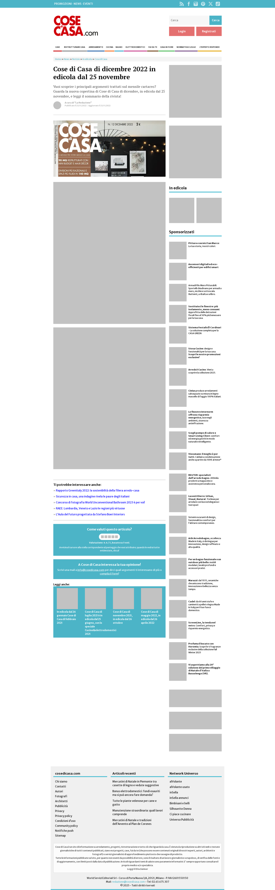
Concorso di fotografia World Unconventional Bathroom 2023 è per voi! (100, 502)
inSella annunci (179, 798)
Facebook (189, 4)
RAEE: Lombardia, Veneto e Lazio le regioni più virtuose (90, 508)
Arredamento (96, 47)
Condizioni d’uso (65, 821)
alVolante (176, 781)
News (66, 59)
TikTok (218, 4)
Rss (182, 4)
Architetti (61, 801)
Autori (59, 791)
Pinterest (203, 4)
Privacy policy (63, 816)
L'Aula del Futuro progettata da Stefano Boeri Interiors (90, 514)
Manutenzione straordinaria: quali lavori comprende (137, 812)
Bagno (119, 47)
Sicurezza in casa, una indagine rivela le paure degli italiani (92, 496)
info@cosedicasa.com (90, 570)
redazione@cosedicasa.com (128, 881)
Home (58, 59)
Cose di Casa (75, 26)
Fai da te (152, 47)
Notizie (76, 59)
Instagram (196, 4)
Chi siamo (61, 781)
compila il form (109, 573)
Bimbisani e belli (180, 803)
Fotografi (61, 796)
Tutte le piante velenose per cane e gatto (134, 802)
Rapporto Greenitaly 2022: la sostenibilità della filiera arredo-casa (97, 490)
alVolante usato (180, 787)
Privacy (59, 811)
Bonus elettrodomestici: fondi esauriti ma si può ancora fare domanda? (136, 793)
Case (57, 47)
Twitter (210, 4)
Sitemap (60, 835)
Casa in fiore (166, 47)
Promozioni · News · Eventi (73, 3)
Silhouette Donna (181, 808)
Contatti (60, 786)
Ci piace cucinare (180, 814)
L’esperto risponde (210, 47)
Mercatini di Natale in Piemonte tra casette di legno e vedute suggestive (135, 783)
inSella (174, 792)
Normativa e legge (186, 47)
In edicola (87, 59)
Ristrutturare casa (74, 47)
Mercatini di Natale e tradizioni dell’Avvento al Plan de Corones (131, 822)
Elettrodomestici (135, 47)
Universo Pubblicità (182, 819)
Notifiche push (64, 830)
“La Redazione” (83, 102)
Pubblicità (61, 806)
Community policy (66, 825)
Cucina (109, 47)
